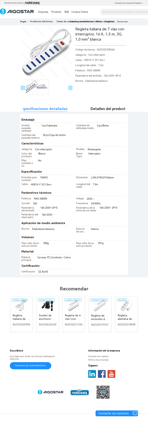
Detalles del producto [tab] (109, 109)
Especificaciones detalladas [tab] (43, 109)
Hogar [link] (23, 21)
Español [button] (139, 3)
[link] (41, 21)
